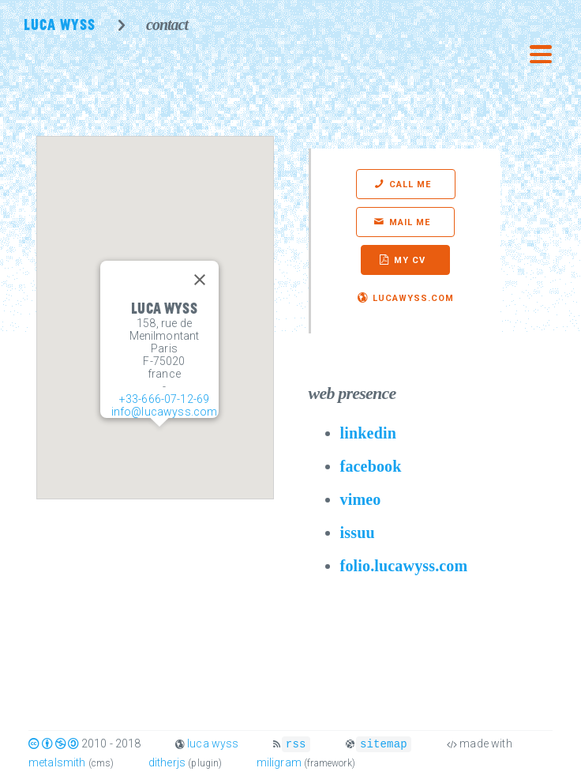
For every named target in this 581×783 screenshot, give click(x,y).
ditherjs (167, 761)
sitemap (383, 743)
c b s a (53, 743)
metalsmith (57, 761)
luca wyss (212, 743)
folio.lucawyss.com (404, 565)
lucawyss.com (413, 298)
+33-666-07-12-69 (164, 399)
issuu (357, 532)
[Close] (200, 280)
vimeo (360, 499)
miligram (279, 761)
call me (410, 184)
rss (296, 743)
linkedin (368, 433)
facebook (371, 466)
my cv (409, 260)
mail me (409, 222)
